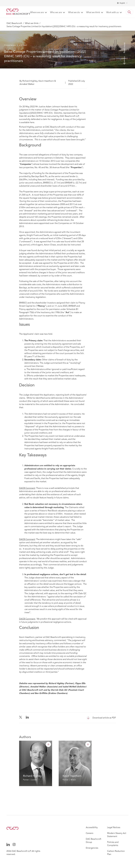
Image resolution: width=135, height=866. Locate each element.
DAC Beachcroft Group (93, 840)
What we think (31, 23)
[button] (129, 12)
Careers (89, 833)
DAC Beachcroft (14, 23)
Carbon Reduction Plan (116, 853)
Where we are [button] (37, 12)
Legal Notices (113, 827)
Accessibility (92, 827)
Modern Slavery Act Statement (116, 835)
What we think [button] (93, 12)
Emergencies (92, 848)
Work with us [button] (112, 12)
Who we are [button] (56, 12)
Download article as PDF (104, 717)
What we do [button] (74, 12)
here (32, 122)
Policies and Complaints (113, 844)
